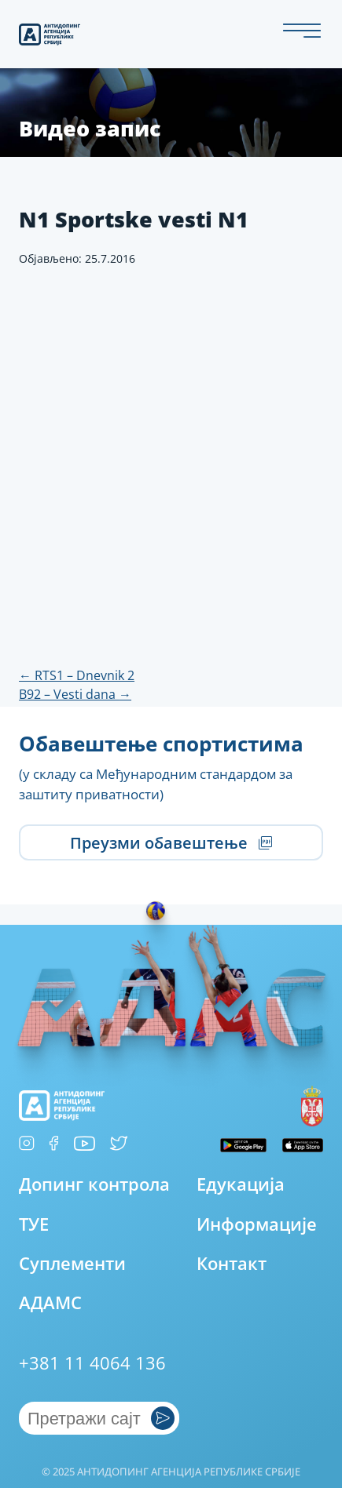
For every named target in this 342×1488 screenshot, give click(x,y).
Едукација (241, 1184)
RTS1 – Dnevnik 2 (76, 675)
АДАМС (50, 1302)
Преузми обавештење (171, 842)
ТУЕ (34, 1224)
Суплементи (72, 1263)
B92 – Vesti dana (75, 694)
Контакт (232, 1263)
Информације (257, 1224)
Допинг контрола (94, 1184)
